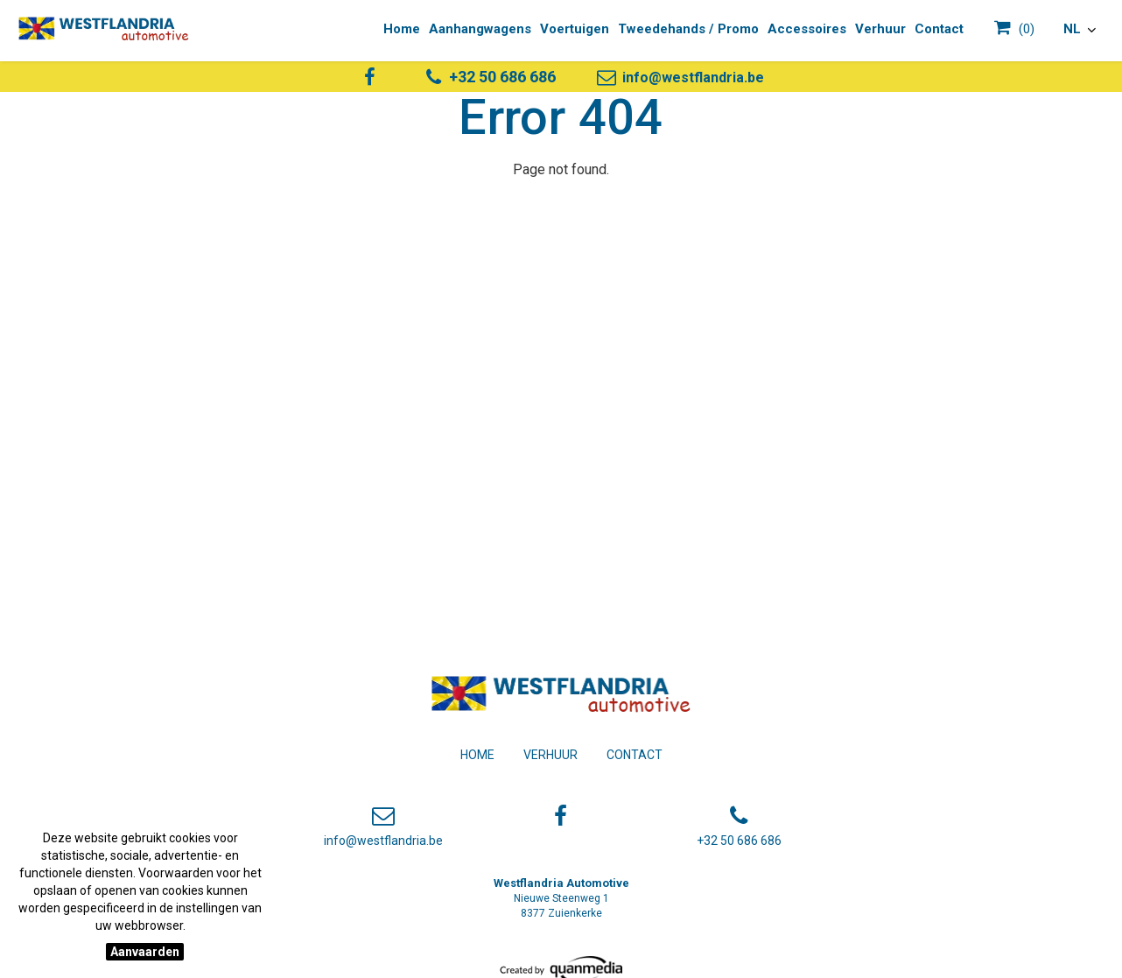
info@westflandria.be (679, 77)
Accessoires (807, 29)
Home (477, 755)
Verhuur (550, 755)
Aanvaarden (144, 952)
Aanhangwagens (480, 29)
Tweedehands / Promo (688, 29)
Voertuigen (574, 29)
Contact (635, 755)
